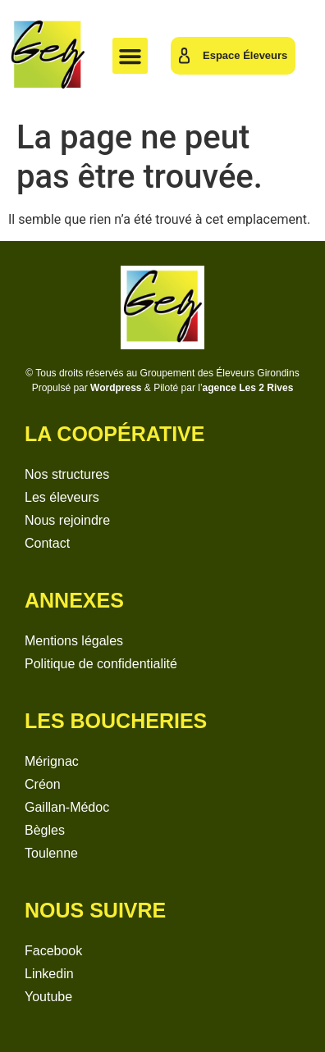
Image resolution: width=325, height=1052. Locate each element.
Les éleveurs (62, 497)
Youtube (48, 997)
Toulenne (51, 853)
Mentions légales (74, 641)
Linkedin (49, 974)
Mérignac (52, 761)
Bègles (45, 830)
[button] (130, 56)
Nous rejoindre (67, 520)
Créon (43, 784)
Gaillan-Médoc (67, 807)
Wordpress (115, 388)
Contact (47, 543)
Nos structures (67, 474)
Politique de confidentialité (101, 664)
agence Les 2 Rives (248, 388)
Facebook (53, 951)
